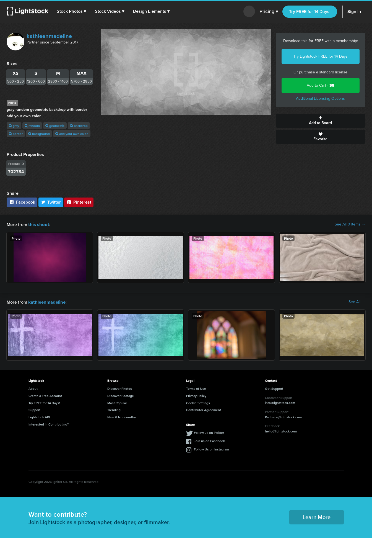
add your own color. (71, 133)
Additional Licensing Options (320, 98)
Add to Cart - (320, 85)
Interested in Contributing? (48, 423)
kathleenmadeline (49, 36)
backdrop (79, 125)
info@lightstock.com (280, 402)
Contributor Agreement (203, 409)
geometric (54, 125)
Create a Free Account (45, 395)
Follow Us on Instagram (211, 448)
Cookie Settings (198, 402)
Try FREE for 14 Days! (310, 11)
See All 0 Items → (350, 224)
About (33, 388)
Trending (114, 409)
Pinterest (78, 202)
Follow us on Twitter (209, 432)
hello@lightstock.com (281, 430)
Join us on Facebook (209, 440)
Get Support (274, 388)
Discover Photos (119, 388)
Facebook (22, 202)
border (16, 133)
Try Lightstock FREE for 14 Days (320, 56)
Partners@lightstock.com (283, 416)
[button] (71, 11)
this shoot (38, 224)
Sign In (354, 11)
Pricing (268, 12)
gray (14, 125)
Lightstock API (39, 416)
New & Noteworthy (121, 416)
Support (34, 409)
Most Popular (117, 402)
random (32, 125)
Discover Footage (120, 395)
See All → (356, 301)
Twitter (51, 202)
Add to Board (320, 120)
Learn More (317, 517)
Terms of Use (196, 388)
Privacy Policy (196, 395)
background (39, 133)
